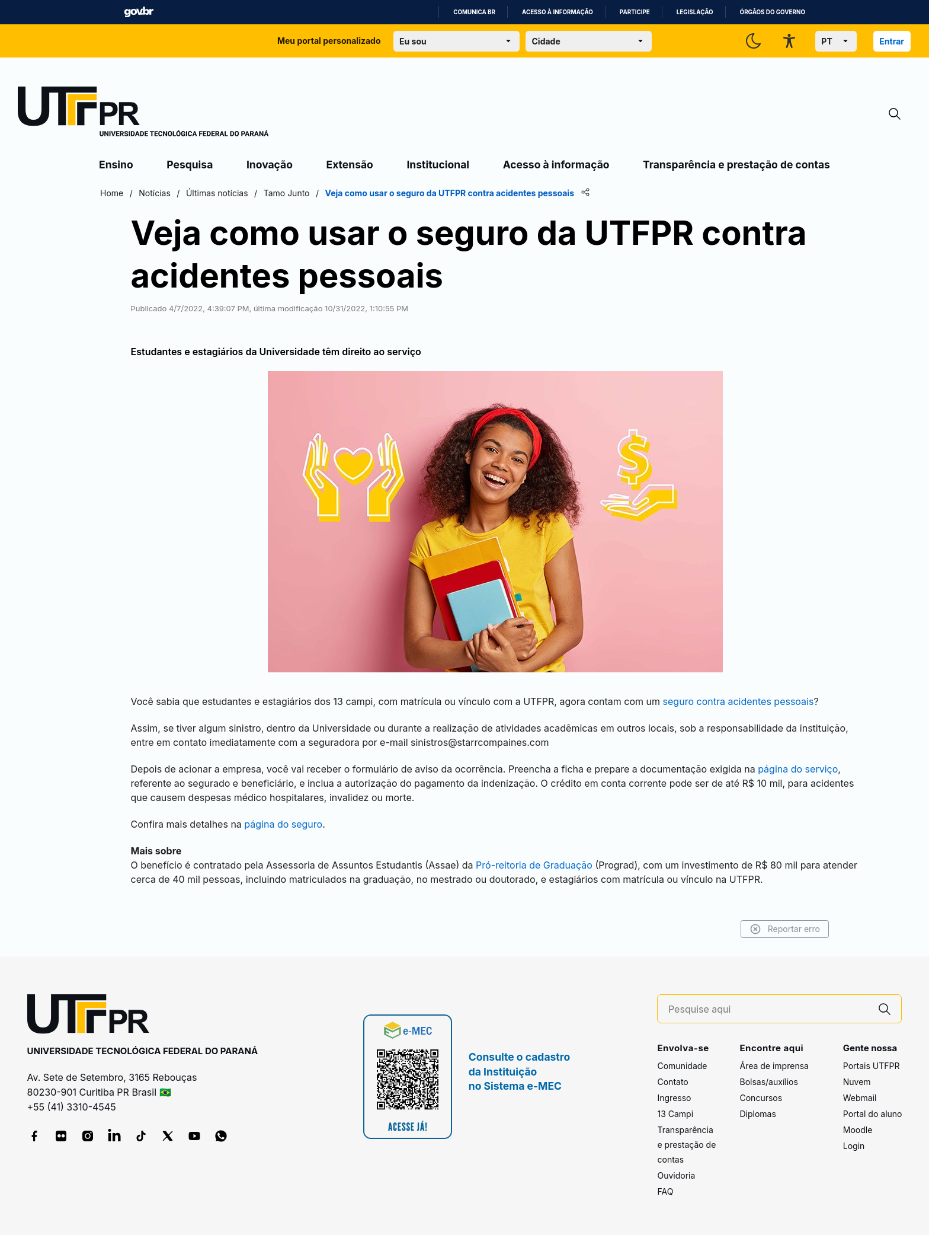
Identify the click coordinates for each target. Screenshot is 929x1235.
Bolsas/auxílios (768, 1082)
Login (854, 1146)
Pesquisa (189, 164)
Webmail (860, 1098)
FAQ (665, 1191)
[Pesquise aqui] (768, 1009)
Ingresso (674, 1098)
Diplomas (757, 1114)
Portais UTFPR (871, 1066)
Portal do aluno (872, 1114)
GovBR (138, 12)
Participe (635, 12)
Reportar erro (784, 929)
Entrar (891, 41)
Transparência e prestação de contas (736, 164)
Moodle (858, 1130)
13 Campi (675, 1114)
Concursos (760, 1098)
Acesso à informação (557, 12)
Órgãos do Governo (772, 12)
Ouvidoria (676, 1175)
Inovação (269, 164)
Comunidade (682, 1066)
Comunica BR (474, 12)
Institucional (437, 164)
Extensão (349, 164)
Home (111, 193)
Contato (672, 1082)
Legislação (695, 12)
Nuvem (857, 1082)
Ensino (116, 164)
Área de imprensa (773, 1066)
